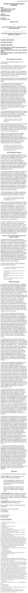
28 (1, 587)
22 (1, 566)
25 (1, 582)
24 (1, 581)
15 (1, 551)
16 (1, 552)
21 (1, 562)
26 (1, 584)
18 (1, 556)
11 (1, 546)
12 (1, 547)
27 (1, 585)
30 (1, 590)
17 (1, 554)
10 (1, 537)
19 (1, 557)
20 (1, 558)
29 (1, 589)
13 (1, 548)
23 (1, 577)
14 (1, 550)
